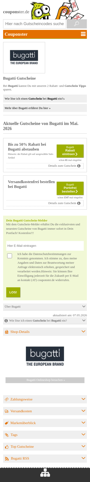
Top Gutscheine (22, 446)
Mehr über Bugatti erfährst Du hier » (27, 108)
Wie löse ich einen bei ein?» (35, 98)
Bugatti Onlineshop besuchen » (46, 380)
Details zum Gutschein (62, 165)
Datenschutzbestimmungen (49, 254)
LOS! (13, 292)
